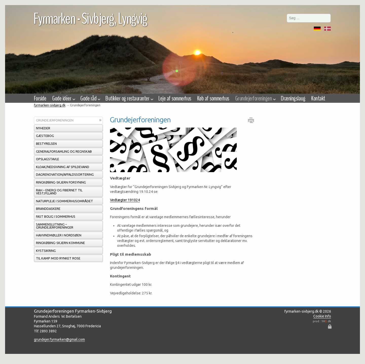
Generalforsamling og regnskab (64, 151)
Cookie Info (322, 316)
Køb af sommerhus (213, 98)
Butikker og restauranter (128, 98)
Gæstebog (45, 135)
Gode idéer (63, 98)
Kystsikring (46, 250)
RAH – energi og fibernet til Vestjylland (59, 191)
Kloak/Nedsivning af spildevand (62, 167)
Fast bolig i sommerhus (55, 216)
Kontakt (318, 98)
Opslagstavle (47, 159)
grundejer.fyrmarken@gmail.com (59, 339)
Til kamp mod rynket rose (58, 258)
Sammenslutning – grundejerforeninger (54, 226)
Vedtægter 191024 (125, 200)
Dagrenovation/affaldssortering (65, 174)
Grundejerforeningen (55, 120)
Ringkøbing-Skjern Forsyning (61, 182)
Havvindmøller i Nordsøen (58, 235)
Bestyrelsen (46, 143)
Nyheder (43, 128)
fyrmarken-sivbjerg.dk (49, 105)
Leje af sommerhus (174, 98)
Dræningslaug (293, 98)
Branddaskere (48, 208)
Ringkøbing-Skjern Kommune (60, 243)
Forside (40, 98)
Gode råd (89, 98)
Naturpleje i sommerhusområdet (64, 201)
